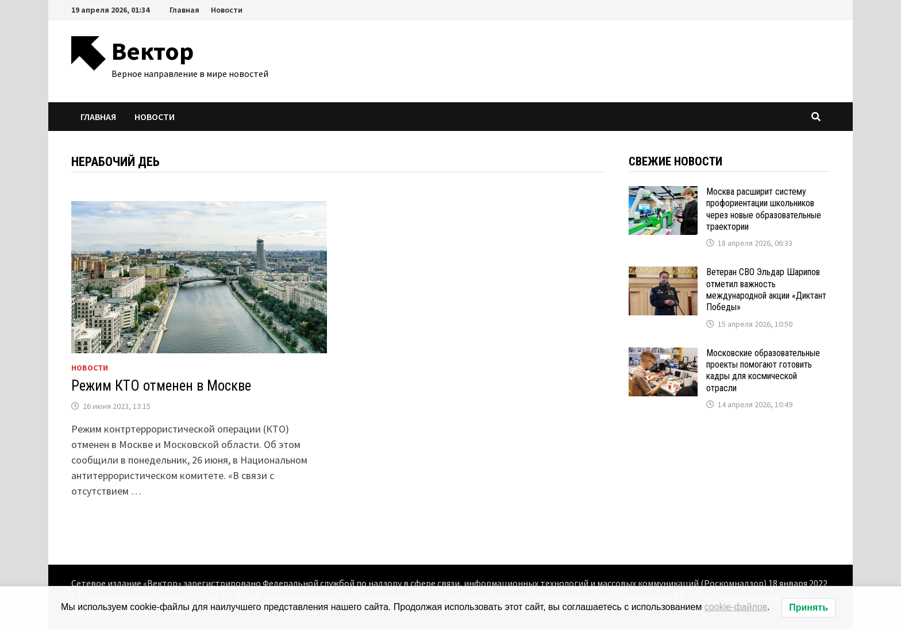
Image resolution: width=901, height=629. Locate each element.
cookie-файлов (736, 607)
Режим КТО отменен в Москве (161, 385)
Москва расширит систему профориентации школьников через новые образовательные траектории (763, 209)
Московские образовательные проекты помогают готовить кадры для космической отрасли (763, 370)
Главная (184, 10)
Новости (226, 10)
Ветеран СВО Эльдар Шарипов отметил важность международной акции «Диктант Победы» (766, 289)
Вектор (152, 51)
